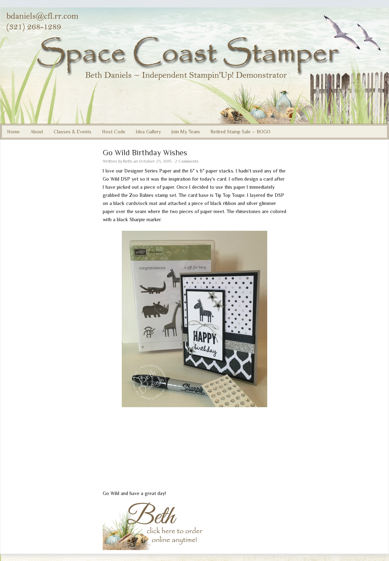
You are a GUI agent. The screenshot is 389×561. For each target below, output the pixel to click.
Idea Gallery (148, 131)
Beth (127, 161)
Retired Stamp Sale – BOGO (240, 131)
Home (13, 131)
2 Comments (186, 161)
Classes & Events (72, 131)
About (36, 131)
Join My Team (186, 131)
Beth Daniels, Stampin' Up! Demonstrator (194, 65)
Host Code (113, 131)
